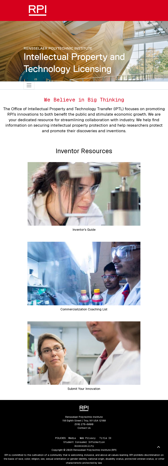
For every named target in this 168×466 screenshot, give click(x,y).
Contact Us (84, 427)
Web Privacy (88, 438)
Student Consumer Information (84, 442)
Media (72, 438)
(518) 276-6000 (84, 424)
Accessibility (84, 445)
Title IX (105, 438)
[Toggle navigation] (29, 85)
